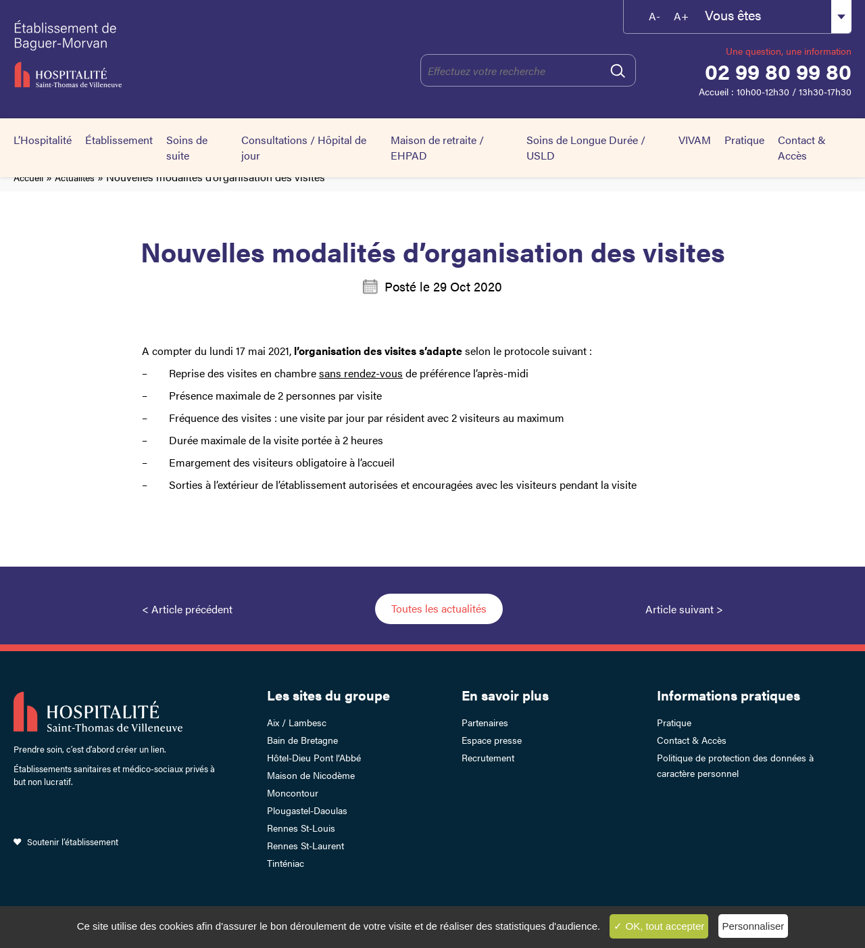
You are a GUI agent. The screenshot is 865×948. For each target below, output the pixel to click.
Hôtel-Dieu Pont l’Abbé (314, 757)
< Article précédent (187, 609)
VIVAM (694, 139)
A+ (681, 16)
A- (654, 16)
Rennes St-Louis (301, 827)
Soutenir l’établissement (72, 841)
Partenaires (485, 722)
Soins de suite (186, 147)
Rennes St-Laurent (305, 845)
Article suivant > (684, 609)
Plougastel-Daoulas (307, 810)
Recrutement (488, 757)
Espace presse (492, 739)
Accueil (28, 177)
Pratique (744, 139)
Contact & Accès (802, 147)
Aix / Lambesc (296, 722)
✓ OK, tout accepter (659, 926)
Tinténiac (285, 863)
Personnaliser (753, 926)
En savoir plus (505, 695)
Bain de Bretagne (302, 739)
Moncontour (292, 792)
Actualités (75, 177)
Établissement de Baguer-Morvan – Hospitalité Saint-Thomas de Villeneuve (129, 54)
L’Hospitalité (43, 139)
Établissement (119, 139)
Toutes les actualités (439, 608)
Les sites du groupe (328, 695)
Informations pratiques (728, 695)
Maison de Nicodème (311, 775)
